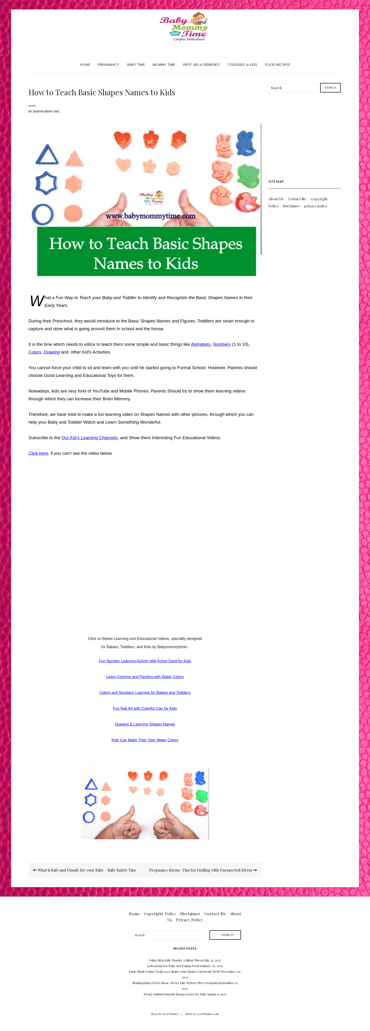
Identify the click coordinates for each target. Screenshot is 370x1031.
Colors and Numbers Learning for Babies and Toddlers (145, 693)
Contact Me (297, 199)
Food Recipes (277, 64)
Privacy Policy (189, 919)
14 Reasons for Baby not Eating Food (173, 966)
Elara (154, 1014)
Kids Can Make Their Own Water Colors (145, 740)
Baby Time (136, 64)
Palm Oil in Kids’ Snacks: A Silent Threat (176, 960)
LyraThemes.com (208, 1014)
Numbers (222, 344)
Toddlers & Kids (242, 64)
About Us (276, 199)
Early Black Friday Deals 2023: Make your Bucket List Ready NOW (174, 971)
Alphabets (200, 344)
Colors (35, 352)
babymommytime (46, 111)
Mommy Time (164, 64)
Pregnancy (108, 64)
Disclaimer (291, 206)
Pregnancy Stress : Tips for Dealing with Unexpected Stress (203, 870)
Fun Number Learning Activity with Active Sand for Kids (145, 661)
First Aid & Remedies (201, 64)
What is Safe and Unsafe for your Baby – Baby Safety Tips (84, 870)
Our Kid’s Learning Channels (90, 437)
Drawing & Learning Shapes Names (145, 724)
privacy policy (315, 206)
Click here (38, 453)
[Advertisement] (305, 136)
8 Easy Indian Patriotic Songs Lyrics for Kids (175, 994)
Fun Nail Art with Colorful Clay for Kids (145, 708)
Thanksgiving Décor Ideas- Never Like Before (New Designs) (175, 983)
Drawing (52, 352)
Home (85, 64)
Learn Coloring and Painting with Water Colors (145, 677)
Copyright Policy (160, 913)
